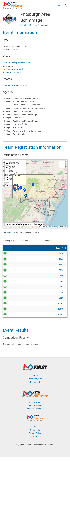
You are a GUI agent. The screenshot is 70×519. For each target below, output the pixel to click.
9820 (12, 308)
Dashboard (35, 405)
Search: (48, 240)
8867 (12, 300)
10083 (11, 324)
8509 (12, 282)
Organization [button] (48, 248)
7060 (12, 259)
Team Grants (35, 459)
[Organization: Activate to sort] (55, 248)
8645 (12, 291)
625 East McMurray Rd (13, 69)
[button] (66, 5)
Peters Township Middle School (16, 62)
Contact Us (35, 452)
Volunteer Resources (35, 431)
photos (11, 85)
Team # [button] (10, 248)
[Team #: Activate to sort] (10, 248)
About (35, 449)
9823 (12, 317)
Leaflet (42, 227)
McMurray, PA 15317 (12, 72)
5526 (12, 253)
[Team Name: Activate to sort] (30, 248)
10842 (11, 337)
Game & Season (35, 425)
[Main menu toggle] (59, 5)
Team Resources (35, 428)
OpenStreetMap (53, 227)
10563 (11, 331)
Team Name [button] (24, 248)
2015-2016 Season (28, 25)
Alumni (35, 398)
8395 (12, 276)
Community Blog (35, 401)
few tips (12, 232)
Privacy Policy (35, 456)
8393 (12, 268)
